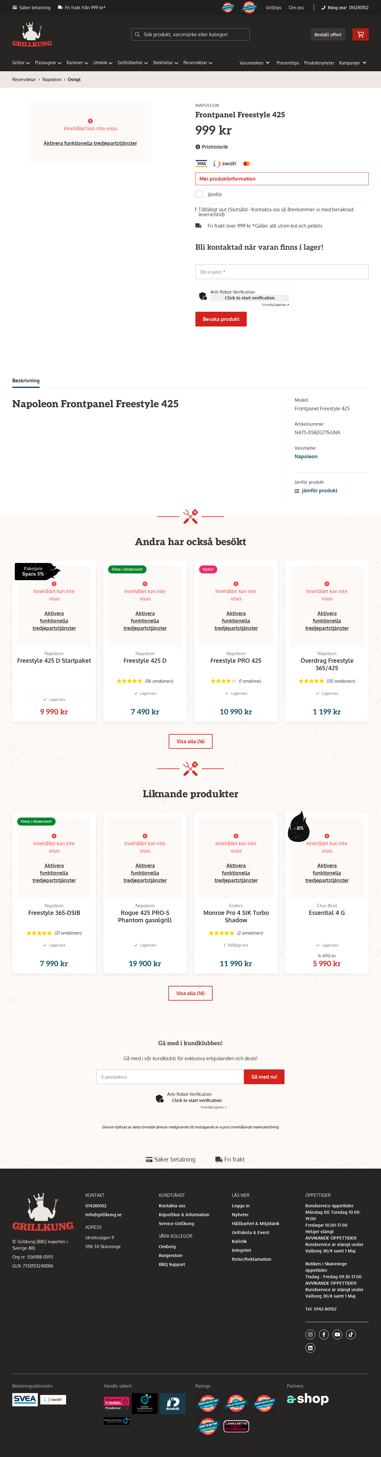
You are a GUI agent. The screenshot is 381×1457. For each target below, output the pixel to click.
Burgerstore (171, 1275)
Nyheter (240, 1234)
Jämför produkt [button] (316, 490)
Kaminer (77, 62)
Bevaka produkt (221, 319)
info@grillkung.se (103, 1234)
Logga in (241, 1225)
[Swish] (53, 1418)
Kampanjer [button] (352, 62)
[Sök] (190, 34)
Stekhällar (166, 62)
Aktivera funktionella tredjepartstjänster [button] (90, 143)
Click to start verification (250, 297)
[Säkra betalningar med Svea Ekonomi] (25, 1419)
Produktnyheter (319, 62)
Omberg (167, 1266)
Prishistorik (211, 147)
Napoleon (51, 79)
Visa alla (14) (190, 1013)
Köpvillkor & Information (184, 1234)
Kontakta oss (172, 1225)
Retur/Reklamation (251, 1278)
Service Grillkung (176, 1243)
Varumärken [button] (254, 62)
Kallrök (239, 1261)
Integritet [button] (241, 1269)
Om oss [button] (296, 7)
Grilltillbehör (133, 62)
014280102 (359, 7)
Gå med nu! (267, 1096)
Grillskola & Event (250, 1252)
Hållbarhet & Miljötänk (255, 1243)
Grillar (21, 62)
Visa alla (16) (191, 751)
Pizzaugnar (48, 62)
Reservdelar (198, 62)
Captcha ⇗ (275, 305)
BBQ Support (172, 1284)
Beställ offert (328, 34)
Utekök (103, 62)
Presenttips (288, 62)
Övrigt (74, 79)
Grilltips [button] (273, 7)
